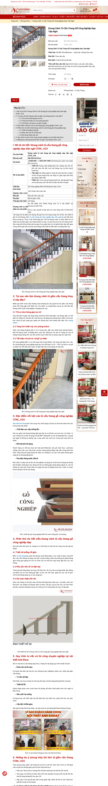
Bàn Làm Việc (82, 17)
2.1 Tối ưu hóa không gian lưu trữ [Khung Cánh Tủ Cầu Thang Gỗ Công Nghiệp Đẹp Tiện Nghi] (30, 118)
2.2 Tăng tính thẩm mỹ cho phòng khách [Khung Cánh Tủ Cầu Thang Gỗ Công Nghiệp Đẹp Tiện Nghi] (33, 121)
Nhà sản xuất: (53, 41)
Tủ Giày (92, 17)
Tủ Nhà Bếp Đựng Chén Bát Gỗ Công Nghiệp (87, 255)
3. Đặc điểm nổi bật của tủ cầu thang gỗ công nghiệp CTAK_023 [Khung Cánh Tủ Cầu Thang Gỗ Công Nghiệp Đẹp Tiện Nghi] (39, 125)
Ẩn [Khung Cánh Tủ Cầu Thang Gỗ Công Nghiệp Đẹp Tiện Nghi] (23, 108)
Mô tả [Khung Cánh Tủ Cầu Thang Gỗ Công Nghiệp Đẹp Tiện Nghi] (15, 100)
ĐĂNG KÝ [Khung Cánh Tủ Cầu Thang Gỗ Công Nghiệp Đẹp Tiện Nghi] (93, 4)
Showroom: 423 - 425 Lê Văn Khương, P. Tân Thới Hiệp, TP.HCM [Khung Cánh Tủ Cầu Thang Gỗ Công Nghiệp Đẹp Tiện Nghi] (31, 1)
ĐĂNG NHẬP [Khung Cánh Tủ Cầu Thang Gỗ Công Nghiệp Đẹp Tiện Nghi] (84, 4)
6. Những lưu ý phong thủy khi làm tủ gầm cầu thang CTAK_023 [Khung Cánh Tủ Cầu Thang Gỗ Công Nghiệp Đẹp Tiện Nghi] (38, 140)
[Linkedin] (63, 94)
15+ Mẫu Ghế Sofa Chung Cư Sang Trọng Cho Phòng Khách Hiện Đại (87, 346)
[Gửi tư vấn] (104, 393)
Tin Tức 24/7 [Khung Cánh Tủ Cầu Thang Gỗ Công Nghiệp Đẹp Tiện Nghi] (87, 320)
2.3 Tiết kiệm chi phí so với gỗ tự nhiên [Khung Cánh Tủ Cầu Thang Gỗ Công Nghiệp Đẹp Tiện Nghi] (33, 123)
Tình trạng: (52, 74)
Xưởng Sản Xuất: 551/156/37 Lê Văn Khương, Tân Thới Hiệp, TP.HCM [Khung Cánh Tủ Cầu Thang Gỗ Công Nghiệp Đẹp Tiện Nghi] (75, 1)
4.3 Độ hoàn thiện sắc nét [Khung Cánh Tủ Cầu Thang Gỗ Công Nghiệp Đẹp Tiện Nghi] (28, 135)
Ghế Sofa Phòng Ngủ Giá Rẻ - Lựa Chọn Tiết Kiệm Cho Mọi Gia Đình (87, 427)
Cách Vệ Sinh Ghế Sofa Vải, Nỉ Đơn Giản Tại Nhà (87, 373)
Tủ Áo (55, 17)
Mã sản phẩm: (53, 45)
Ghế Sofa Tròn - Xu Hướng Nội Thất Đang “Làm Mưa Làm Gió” (87, 400)
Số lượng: (51, 79)
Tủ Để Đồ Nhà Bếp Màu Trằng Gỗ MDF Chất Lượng (87, 228)
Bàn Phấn (71, 17)
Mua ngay (84, 84)
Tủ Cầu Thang (80, 90)
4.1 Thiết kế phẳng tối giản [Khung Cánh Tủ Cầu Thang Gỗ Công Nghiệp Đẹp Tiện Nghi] (28, 130)
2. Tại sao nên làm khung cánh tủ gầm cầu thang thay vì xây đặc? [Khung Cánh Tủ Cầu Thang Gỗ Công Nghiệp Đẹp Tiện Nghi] (39, 116)
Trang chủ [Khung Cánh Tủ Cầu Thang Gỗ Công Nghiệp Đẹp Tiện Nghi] (14, 21)
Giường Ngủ (45, 17)
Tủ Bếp (62, 17)
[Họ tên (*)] (87, 135)
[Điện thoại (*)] (87, 140)
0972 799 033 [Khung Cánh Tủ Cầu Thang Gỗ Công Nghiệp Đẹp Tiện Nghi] (85, 11)
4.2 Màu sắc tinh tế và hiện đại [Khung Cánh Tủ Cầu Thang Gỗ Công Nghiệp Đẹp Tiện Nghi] (30, 133)
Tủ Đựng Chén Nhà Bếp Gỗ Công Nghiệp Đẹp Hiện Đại (87, 281)
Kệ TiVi (100, 17)
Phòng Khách (68, 90)
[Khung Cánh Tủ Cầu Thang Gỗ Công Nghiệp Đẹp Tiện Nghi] (20, 10)
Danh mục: (52, 90)
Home (36, 17)
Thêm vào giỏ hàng (59, 84)
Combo (80, 196)
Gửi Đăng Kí (87, 150)
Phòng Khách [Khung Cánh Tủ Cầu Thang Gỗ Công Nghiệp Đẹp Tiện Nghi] (25, 21)
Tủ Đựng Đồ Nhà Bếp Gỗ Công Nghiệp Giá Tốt (87, 307)
